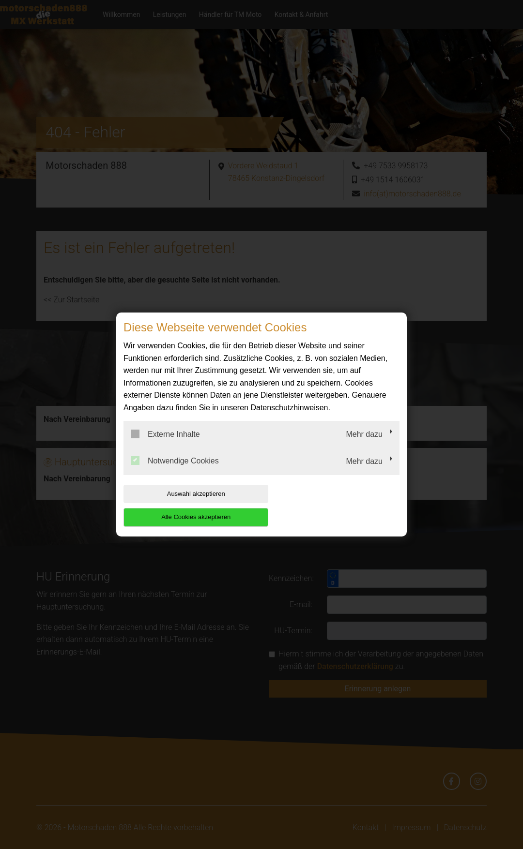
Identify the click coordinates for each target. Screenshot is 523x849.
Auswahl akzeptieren (185, 505)
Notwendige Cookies (175, 472)
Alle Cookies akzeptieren (337, 505)
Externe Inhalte (165, 445)
